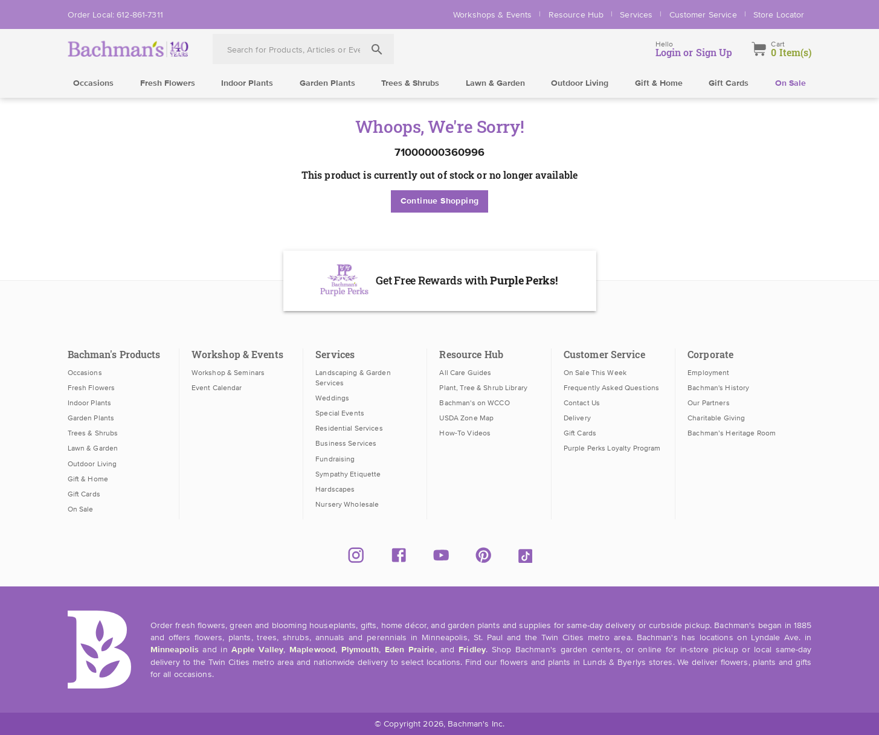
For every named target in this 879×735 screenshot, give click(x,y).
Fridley (472, 650)
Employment (708, 372)
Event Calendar (217, 388)
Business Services (345, 443)
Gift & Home (659, 83)
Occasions (93, 83)
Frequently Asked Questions (611, 388)
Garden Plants (327, 83)
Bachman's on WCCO (474, 403)
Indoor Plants (247, 83)
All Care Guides (465, 372)
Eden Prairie (410, 650)
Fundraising (335, 459)
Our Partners (708, 403)
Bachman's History (718, 388)
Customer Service (703, 14)
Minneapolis (174, 650)
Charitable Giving (716, 418)
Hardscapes (335, 489)
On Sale (790, 83)
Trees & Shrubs (410, 83)
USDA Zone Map (466, 418)
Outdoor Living (579, 83)
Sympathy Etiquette (348, 474)
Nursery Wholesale (347, 504)
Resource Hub (576, 14)
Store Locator (779, 14)
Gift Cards (729, 83)
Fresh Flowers (167, 83)
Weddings (332, 398)
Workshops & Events (492, 14)
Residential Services (349, 428)
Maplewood (312, 650)
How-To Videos (465, 433)
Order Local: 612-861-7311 (115, 14)
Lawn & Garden (495, 83)
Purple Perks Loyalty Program (612, 448)
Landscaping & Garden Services (353, 377)
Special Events (339, 413)
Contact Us (582, 403)
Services (636, 14)
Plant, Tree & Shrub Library (483, 388)
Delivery (577, 418)
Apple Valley (257, 650)
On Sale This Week (595, 372)
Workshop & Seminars (228, 372)
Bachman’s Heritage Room (731, 433)
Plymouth (360, 650)
